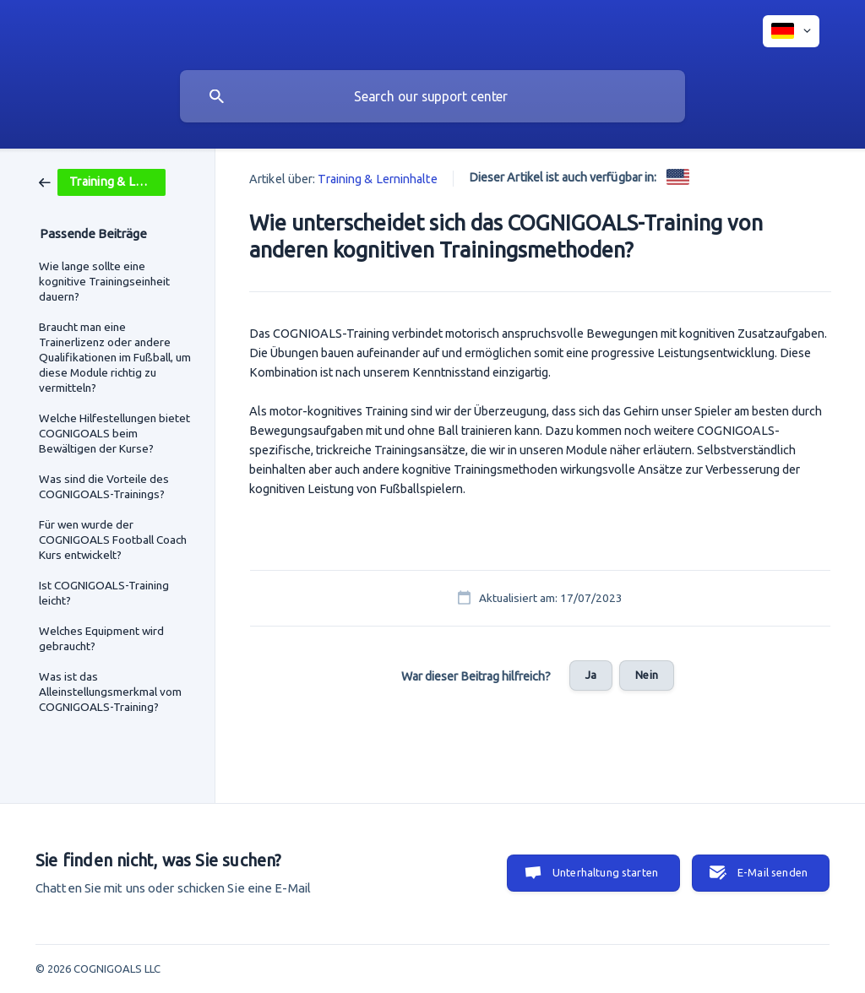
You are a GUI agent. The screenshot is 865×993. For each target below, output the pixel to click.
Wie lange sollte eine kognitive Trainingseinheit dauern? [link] (104, 281)
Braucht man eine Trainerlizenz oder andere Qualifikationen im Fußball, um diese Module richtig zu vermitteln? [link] (115, 357)
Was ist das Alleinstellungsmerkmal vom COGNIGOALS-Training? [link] (110, 692)
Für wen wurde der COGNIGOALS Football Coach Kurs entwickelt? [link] (113, 540)
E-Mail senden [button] (772, 872)
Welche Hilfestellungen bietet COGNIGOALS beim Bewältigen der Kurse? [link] (114, 433)
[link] (102, 181)
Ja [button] (590, 675)
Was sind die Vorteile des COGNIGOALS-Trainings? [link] (104, 486)
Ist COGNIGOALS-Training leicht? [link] (104, 592)
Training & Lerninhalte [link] (377, 179)
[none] (791, 31)
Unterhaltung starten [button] (605, 872)
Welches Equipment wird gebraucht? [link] (101, 638)
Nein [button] (646, 675)
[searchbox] (432, 96)
